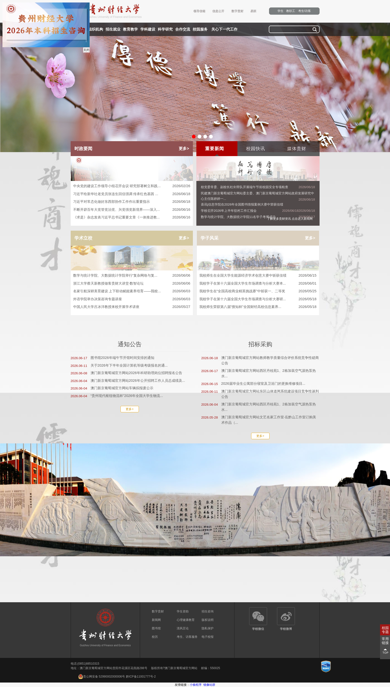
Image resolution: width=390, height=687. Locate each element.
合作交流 (182, 29)
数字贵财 (237, 11)
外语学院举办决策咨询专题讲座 (131, 299)
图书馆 (156, 628)
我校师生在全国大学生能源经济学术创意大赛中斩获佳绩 (258, 275)
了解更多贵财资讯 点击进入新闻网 (290, 218)
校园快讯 (255, 148)
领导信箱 (199, 11)
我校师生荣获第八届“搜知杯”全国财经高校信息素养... (258, 307)
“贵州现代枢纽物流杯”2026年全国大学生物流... (127, 396)
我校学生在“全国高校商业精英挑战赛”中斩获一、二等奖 (258, 291)
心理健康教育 (186, 620)
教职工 (290, 11)
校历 (155, 637)
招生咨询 (208, 611)
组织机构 (95, 29)
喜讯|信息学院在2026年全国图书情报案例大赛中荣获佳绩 (242, 204)
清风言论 (183, 628)
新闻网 (156, 620)
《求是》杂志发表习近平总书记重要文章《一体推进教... (131, 217)
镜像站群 (209, 685)
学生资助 (183, 611)
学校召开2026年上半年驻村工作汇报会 (229, 211)
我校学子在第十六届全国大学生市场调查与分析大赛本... (258, 283)
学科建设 (147, 29)
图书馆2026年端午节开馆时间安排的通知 (122, 358)
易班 (253, 11)
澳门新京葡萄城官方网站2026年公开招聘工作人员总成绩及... (138, 381)
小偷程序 (196, 685)
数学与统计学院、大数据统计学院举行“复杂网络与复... (131, 275)
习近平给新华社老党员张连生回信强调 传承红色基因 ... (131, 194)
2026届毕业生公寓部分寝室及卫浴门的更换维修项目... (263, 384)
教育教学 (130, 29)
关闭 (86, 49)
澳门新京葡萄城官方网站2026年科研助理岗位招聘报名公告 (136, 373)
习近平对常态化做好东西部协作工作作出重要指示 (131, 202)
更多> (184, 148)
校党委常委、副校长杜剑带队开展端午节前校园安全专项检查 (244, 187)
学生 (280, 11)
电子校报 (208, 637)
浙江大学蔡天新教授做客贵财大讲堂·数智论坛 (131, 283)
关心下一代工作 (224, 29)
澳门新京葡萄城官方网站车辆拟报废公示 (122, 388)
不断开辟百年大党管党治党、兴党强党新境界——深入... (131, 210)
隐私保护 (208, 628)
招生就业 (113, 29)
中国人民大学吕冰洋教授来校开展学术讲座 (131, 307)
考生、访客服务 (187, 637)
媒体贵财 (296, 148)
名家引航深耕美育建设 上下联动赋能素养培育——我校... (131, 291)
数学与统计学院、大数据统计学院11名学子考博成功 (238, 217)
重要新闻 (214, 148)
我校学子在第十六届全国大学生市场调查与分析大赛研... (258, 299)
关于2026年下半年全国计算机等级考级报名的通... (129, 365)
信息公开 (218, 11)
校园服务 (200, 29)
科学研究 (165, 29)
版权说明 (208, 620)
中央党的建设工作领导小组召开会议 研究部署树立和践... (131, 186)
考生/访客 (304, 11)
